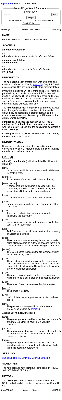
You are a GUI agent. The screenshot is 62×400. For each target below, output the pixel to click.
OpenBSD (7, 3)
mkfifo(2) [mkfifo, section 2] (27, 358)
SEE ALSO (8, 353)
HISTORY (7, 376)
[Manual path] (31, 23)
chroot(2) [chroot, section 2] (35, 309)
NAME (6, 35)
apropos (31, 18)
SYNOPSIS (8, 45)
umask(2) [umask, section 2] (38, 84)
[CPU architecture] (45, 20)
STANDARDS (10, 363)
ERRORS (7, 157)
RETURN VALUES (12, 141)
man (55, 15)
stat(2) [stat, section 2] (36, 358)
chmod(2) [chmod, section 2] (7, 358)
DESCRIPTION (10, 77)
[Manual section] (22, 20)
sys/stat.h (18, 49)
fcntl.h (16, 62)
